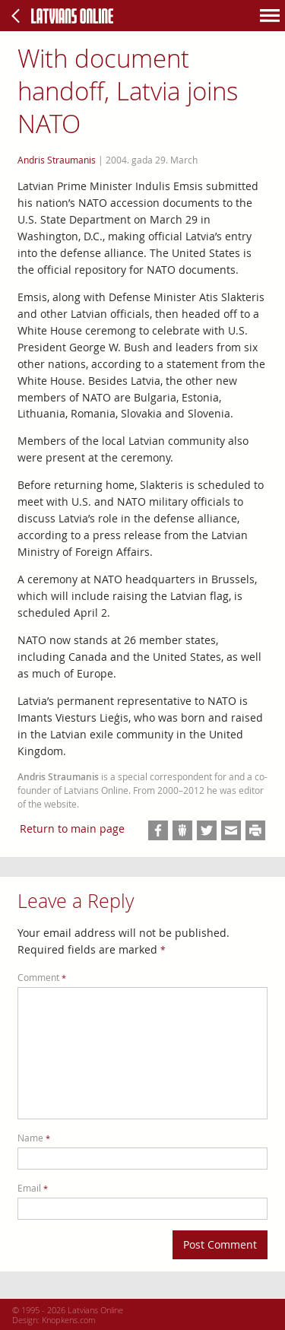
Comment (41, 977)
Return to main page (72, 828)
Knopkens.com (69, 1319)
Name (33, 1138)
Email (32, 1188)
